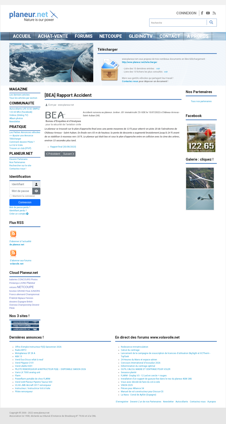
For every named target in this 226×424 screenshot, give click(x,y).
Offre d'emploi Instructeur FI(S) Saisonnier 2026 (38, 347)
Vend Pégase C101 (24, 363)
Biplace (21, 298)
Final (28, 291)
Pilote (12, 308)
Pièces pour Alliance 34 (132, 388)
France (13, 297)
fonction (13, 291)
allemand (20, 294)
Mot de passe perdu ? (19, 207)
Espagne (22, 301)
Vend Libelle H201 (24, 366)
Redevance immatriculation (134, 347)
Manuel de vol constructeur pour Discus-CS (142, 391)
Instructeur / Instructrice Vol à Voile (32, 388)
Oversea (13, 305)
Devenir (35, 305)
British (30, 301)
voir (158, 68)
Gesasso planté (128, 372)
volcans (13, 287)
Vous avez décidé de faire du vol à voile (140, 382)
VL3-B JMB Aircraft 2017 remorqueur (33, 385)
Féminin (29, 298)
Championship (25, 305)
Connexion (186, 13)
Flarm (18, 375)
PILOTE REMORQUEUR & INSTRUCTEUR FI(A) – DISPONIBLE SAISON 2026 (50, 369)
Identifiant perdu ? (18, 210)
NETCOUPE (25, 287)
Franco (12, 294)
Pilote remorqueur (24, 391)
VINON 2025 (127, 385)
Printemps (14, 283)
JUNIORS (35, 291)
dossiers (13, 301)
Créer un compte (18, 214)
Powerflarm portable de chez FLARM (32, 379)
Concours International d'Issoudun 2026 (140, 363)
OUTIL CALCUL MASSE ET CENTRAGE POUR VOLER (145, 369)
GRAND (21, 291)
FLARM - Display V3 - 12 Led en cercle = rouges (144, 375)
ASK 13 (18, 356)
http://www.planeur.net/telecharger (139, 62)
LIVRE (22, 283)
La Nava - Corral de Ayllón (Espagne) (138, 395)
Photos (34, 279)
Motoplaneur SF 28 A (25, 353)
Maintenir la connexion (24, 196)
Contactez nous (130, 81)
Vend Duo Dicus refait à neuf (29, 359)
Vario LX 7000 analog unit (27, 372)
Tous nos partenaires (201, 101)
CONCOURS (24, 279)
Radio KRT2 (20, 350)
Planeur (31, 282)
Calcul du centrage (130, 350)
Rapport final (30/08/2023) (63, 147)
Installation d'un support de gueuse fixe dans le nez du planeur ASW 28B (156, 379)
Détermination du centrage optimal (138, 366)
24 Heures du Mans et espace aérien (139, 359)
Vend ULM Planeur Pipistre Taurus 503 (33, 382)
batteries (13, 279)
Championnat (32, 294)
